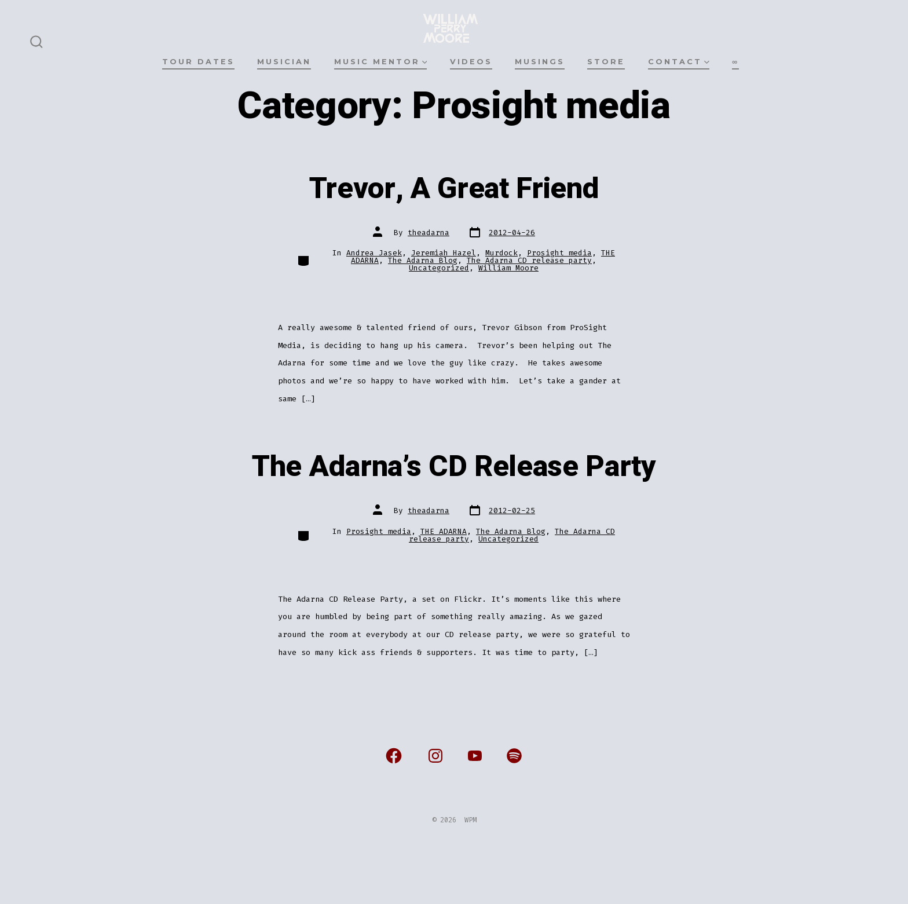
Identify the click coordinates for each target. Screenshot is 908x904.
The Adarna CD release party (529, 260)
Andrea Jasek (374, 253)
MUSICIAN (284, 61)
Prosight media (559, 253)
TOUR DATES (198, 61)
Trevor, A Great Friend (454, 188)
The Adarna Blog (422, 260)
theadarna (428, 232)
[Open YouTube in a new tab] (475, 755)
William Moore (508, 268)
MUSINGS (540, 61)
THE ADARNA (443, 531)
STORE (606, 61)
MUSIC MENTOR (380, 61)
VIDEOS (471, 61)
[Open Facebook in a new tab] (393, 755)
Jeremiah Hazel (443, 253)
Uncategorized (439, 268)
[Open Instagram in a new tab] (435, 755)
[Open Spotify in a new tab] (514, 755)
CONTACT (678, 61)
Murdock (501, 253)
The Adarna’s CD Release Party (454, 466)
